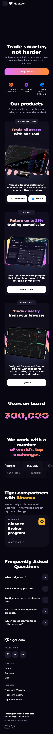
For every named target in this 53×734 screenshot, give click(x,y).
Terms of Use (9, 728)
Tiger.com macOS (14, 695)
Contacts (9, 673)
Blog (7, 678)
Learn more (16, 541)
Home (8, 668)
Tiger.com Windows (15, 690)
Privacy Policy (10, 726)
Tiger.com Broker (14, 699)
